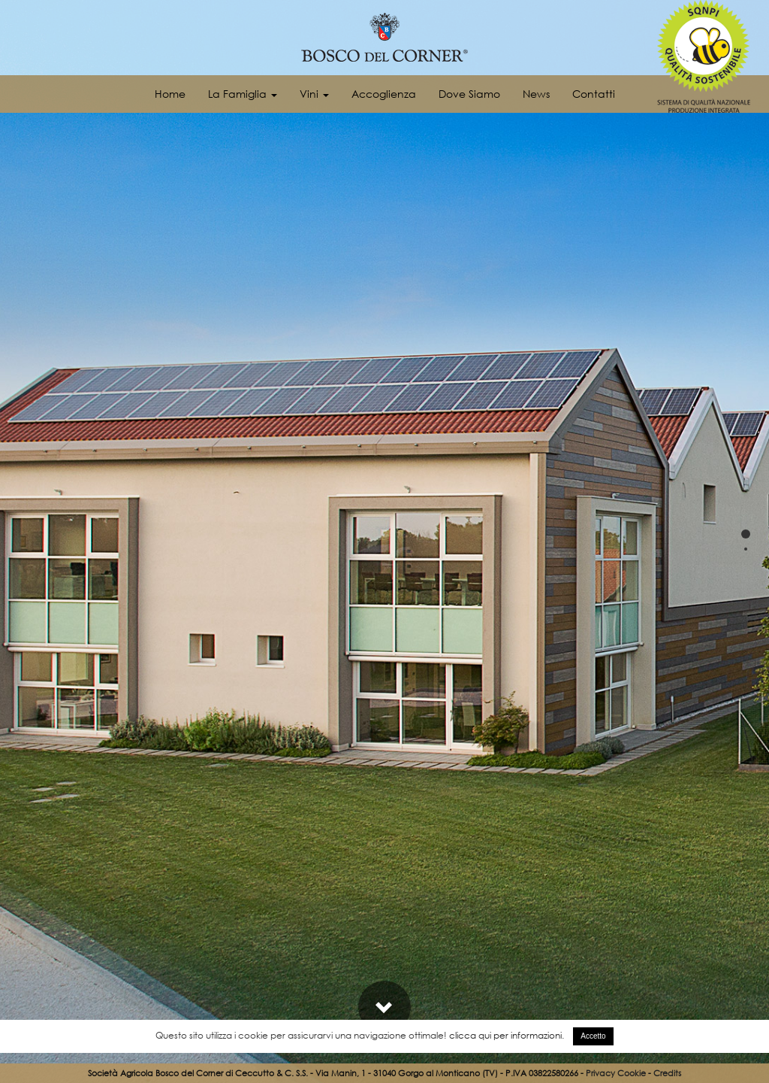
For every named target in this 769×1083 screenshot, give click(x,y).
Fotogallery (705, 946)
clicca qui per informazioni (505, 1035)
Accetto (593, 1036)
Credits (667, 1073)
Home (170, 93)
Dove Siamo (469, 93)
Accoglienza (383, 93)
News (536, 93)
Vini (314, 93)
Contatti (593, 93)
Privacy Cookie (616, 1073)
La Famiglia (242, 93)
